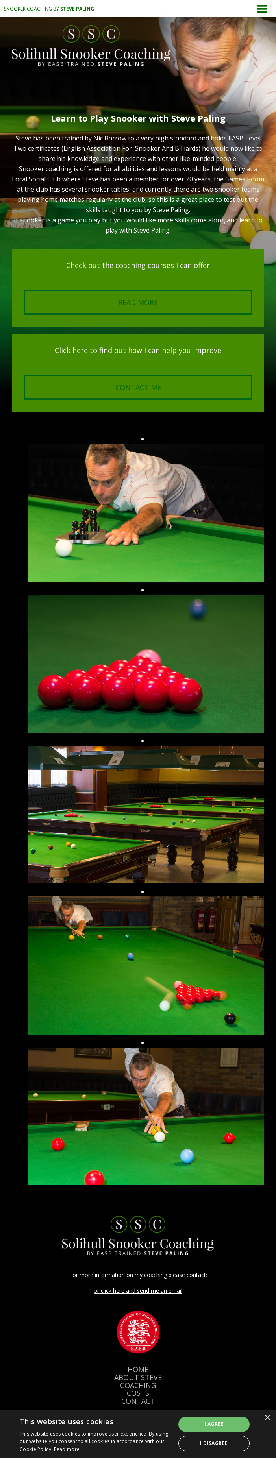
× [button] (267, 1418)
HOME (138, 1369)
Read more (138, 302)
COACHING (138, 1385)
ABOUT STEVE (138, 1377)
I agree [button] (214, 1424)
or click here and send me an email (138, 1290)
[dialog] (138, 1434)
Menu (262, 8)
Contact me (138, 387)
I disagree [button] (214, 1443)
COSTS (138, 1393)
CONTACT (138, 1401)
